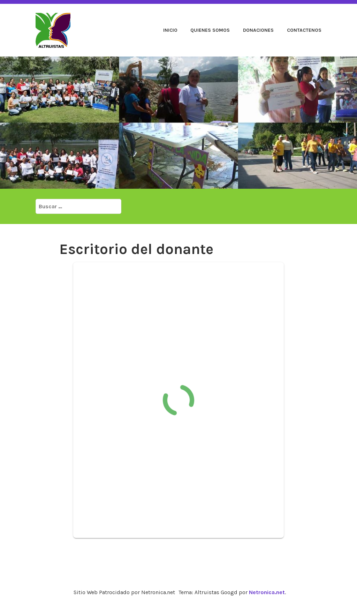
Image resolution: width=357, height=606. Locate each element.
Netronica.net (267, 592)
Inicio (170, 30)
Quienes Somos (210, 30)
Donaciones (258, 30)
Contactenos (304, 30)
